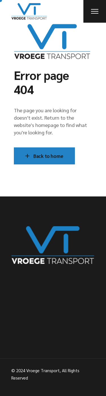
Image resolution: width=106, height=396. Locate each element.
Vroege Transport (43, 370)
